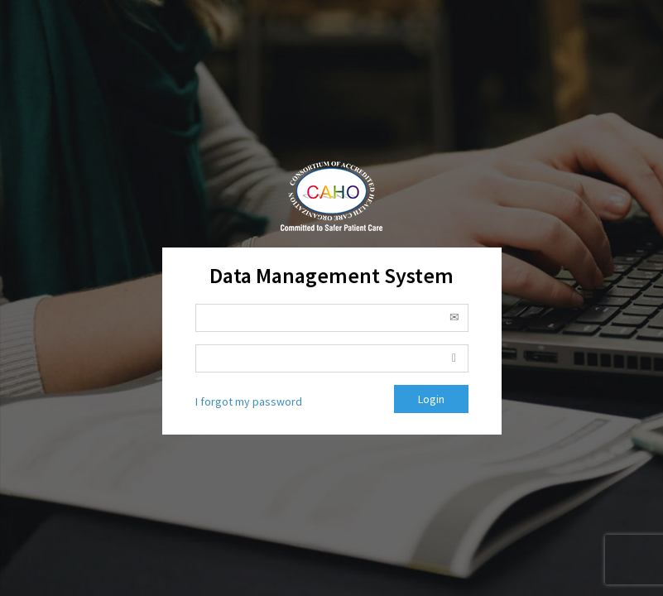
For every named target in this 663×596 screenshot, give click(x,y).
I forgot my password (248, 401)
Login (431, 399)
